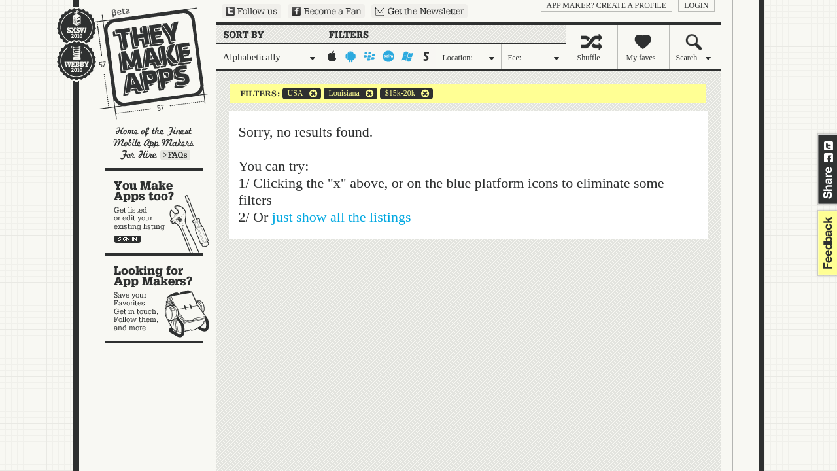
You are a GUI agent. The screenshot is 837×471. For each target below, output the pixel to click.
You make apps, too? (160, 212)
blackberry (369, 56)
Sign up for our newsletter (419, 11)
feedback (826, 243)
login (696, 5)
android (350, 56)
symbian (426, 56)
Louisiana (342, 93)
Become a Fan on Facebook (326, 11)
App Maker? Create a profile (607, 5)
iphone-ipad (331, 56)
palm (388, 56)
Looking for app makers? (160, 298)
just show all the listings (341, 217)
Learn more (175, 155)
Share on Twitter (828, 145)
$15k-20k (397, 93)
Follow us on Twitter (251, 11)
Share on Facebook (828, 157)
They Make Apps (143, 63)
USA (292, 93)
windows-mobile (407, 56)
